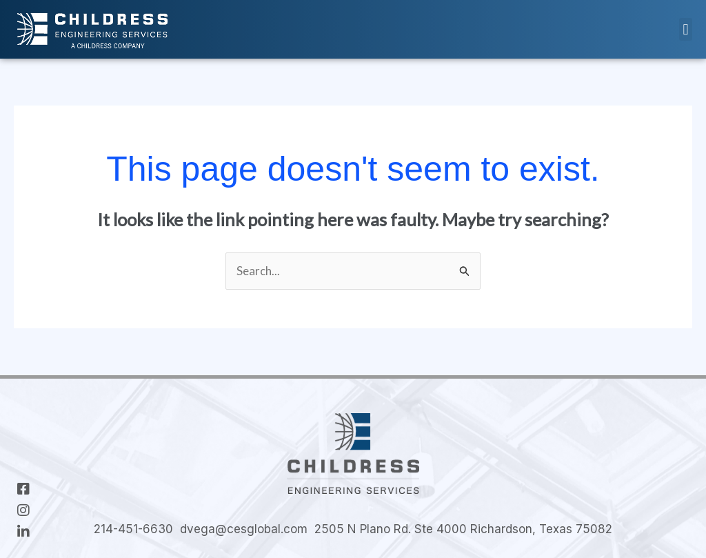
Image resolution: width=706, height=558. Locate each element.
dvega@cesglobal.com (243, 529)
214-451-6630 (133, 529)
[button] (685, 29)
